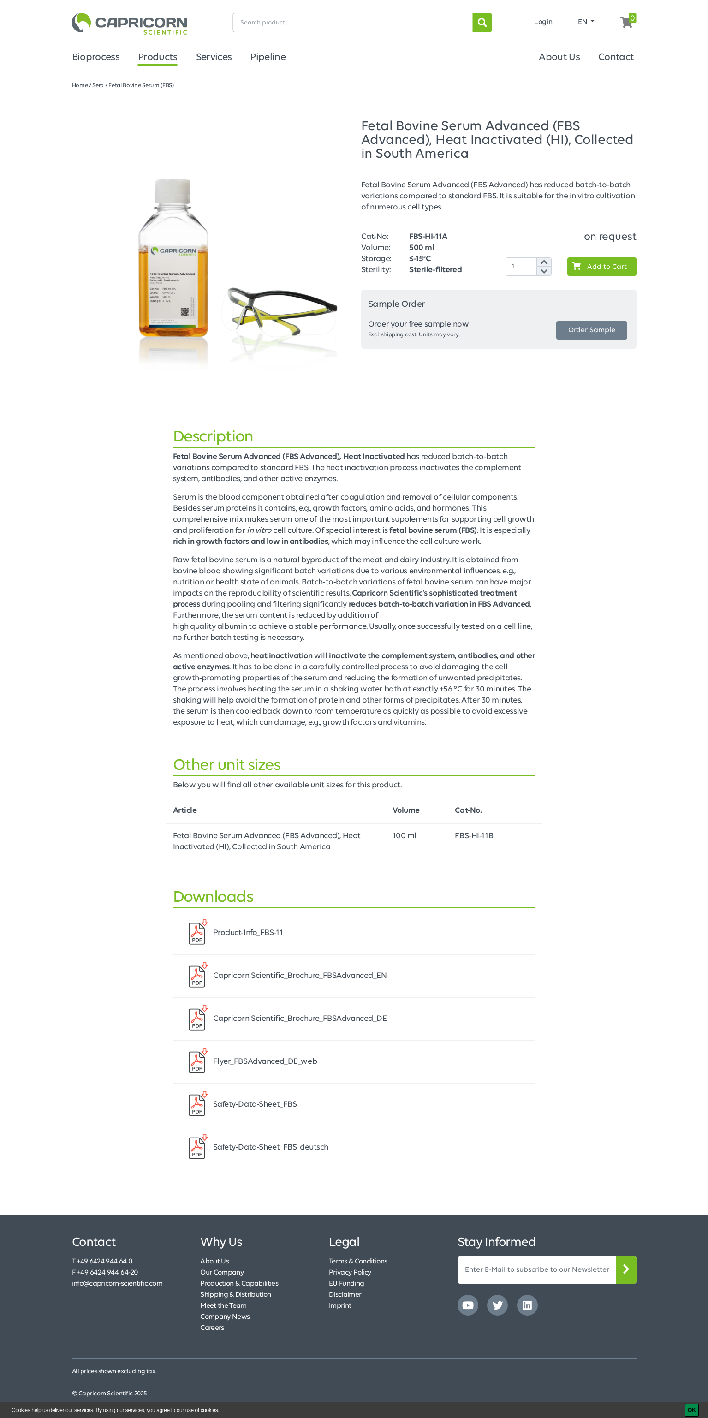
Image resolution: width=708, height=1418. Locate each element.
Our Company (222, 1272)
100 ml (404, 836)
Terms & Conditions (358, 1261)
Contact (616, 57)
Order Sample (591, 330)
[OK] (692, 1410)
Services (214, 57)
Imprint (340, 1306)
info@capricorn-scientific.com (117, 1283)
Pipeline (268, 57)
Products (158, 57)
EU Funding (346, 1283)
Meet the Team (223, 1306)
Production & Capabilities (239, 1283)
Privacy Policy (350, 1272)
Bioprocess (95, 57)
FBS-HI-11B (474, 836)
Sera (98, 86)
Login (543, 22)
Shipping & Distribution (235, 1295)
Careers (212, 1328)
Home (80, 86)
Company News (225, 1317)
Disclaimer (345, 1295)
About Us (559, 57)
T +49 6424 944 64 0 (102, 1261)
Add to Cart (597, 266)
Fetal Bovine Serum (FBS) (141, 86)
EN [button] (583, 22)
